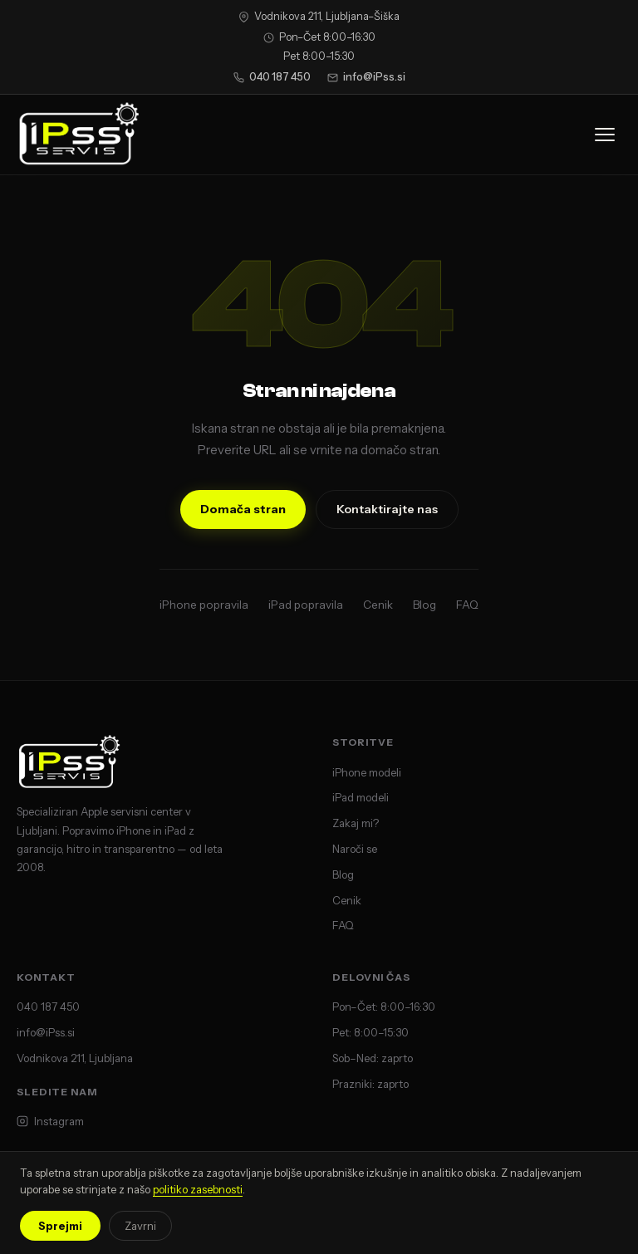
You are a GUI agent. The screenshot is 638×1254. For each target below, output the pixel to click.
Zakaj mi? (355, 823)
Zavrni (140, 1225)
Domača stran (243, 509)
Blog (424, 604)
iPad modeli (360, 797)
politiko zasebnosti (198, 1189)
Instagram (50, 1121)
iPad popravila (305, 604)
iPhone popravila (204, 604)
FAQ (467, 604)
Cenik (378, 604)
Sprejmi (60, 1225)
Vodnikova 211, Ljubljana (75, 1058)
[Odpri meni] (604, 134)
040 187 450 (272, 77)
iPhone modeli (366, 772)
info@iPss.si (366, 77)
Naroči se (354, 848)
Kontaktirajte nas (387, 509)
